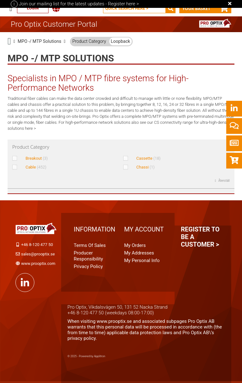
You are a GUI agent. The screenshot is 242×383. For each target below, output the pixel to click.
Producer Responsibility (88, 256)
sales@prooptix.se (38, 254)
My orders (135, 245)
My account (144, 229)
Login (32, 8)
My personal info (142, 260)
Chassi (145, 167)
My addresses (139, 253)
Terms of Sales (90, 245)
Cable (36, 167)
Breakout (37, 158)
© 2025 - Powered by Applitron (86, 356)
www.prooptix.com (38, 263)
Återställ (224, 180)
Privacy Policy (88, 266)
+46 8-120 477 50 (37, 244)
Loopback (120, 41)
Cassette (148, 158)
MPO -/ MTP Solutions (39, 41)
